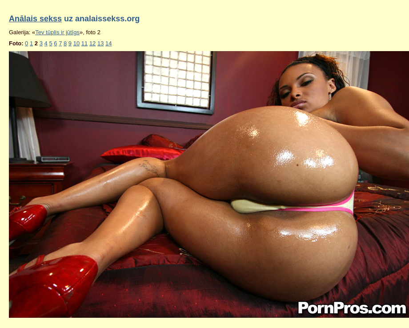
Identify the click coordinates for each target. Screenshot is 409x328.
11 (84, 43)
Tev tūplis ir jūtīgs (57, 32)
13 (100, 43)
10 (76, 43)
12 (92, 43)
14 (108, 43)
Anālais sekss (35, 18)
